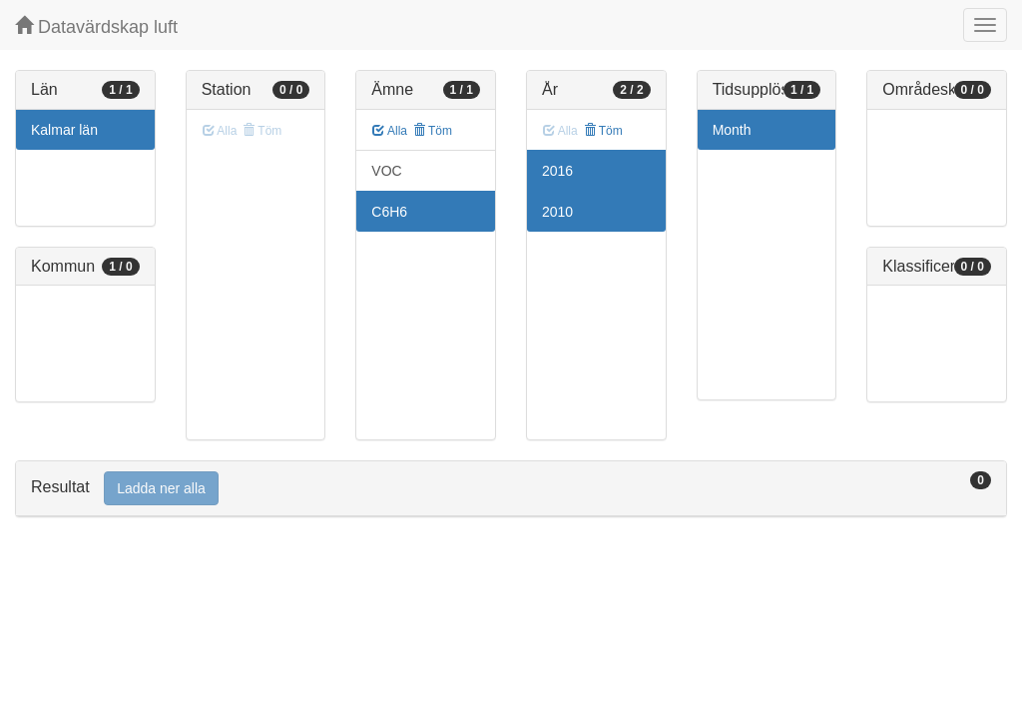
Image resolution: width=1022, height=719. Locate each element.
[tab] (511, 488)
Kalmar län (64, 130)
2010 (557, 212)
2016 (557, 171)
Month (732, 130)
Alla (389, 131)
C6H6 (389, 212)
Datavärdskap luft (96, 26)
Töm (432, 131)
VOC (386, 171)
